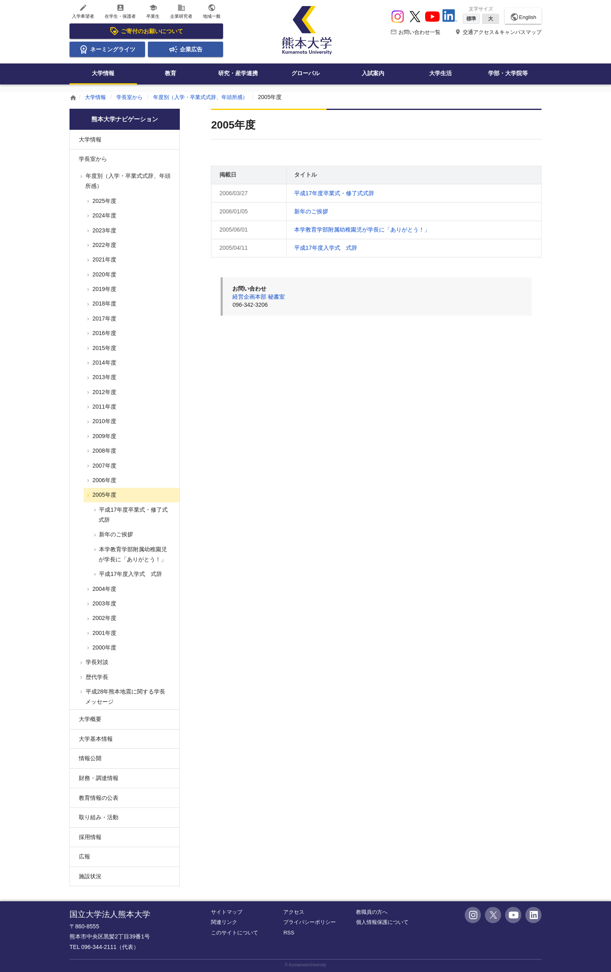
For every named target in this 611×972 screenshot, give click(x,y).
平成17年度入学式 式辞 (325, 248)
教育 (170, 73)
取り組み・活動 (98, 817)
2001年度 (103, 633)
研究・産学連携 (238, 73)
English (523, 17)
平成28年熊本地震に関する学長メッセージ (124, 696)
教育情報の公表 (98, 798)
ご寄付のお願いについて (146, 31)
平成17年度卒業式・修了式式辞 (334, 193)
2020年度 (103, 274)
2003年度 (103, 603)
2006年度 (103, 480)
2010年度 (103, 421)
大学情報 (103, 73)
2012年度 (103, 392)
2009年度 (103, 436)
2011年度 (103, 406)
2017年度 (103, 318)
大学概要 (90, 719)
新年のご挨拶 (311, 211)
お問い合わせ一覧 (415, 32)
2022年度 (103, 245)
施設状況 (90, 876)
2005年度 (103, 494)
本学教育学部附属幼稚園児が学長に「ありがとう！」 (362, 229)
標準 (471, 18)
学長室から (132, 97)
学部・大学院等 (508, 73)
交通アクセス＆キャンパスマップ (498, 32)
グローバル (305, 73)
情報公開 (90, 758)
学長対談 (96, 662)
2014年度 (103, 362)
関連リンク (224, 922)
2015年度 (103, 348)
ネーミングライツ (107, 49)
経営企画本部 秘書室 (258, 296)
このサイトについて (234, 933)
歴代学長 (96, 677)
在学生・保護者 (120, 11)
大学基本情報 (96, 739)
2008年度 (103, 450)
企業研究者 (181, 11)
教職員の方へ (372, 912)
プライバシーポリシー (309, 922)
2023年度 (103, 230)
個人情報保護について (382, 922)
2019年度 (103, 289)
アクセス (293, 912)
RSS (288, 933)
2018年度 (103, 303)
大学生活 (440, 73)
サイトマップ (226, 912)
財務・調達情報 (98, 778)
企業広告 (185, 49)
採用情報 (90, 837)
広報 (84, 856)
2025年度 (103, 201)
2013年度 (103, 377)
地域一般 (211, 11)
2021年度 (103, 259)
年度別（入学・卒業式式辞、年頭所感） (208, 97)
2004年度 (103, 589)
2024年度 (103, 215)
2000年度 (103, 647)
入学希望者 (83, 11)
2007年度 (103, 465)
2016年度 (103, 333)
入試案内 (373, 73)
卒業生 (153, 11)
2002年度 (103, 618)
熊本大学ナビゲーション (124, 119)
